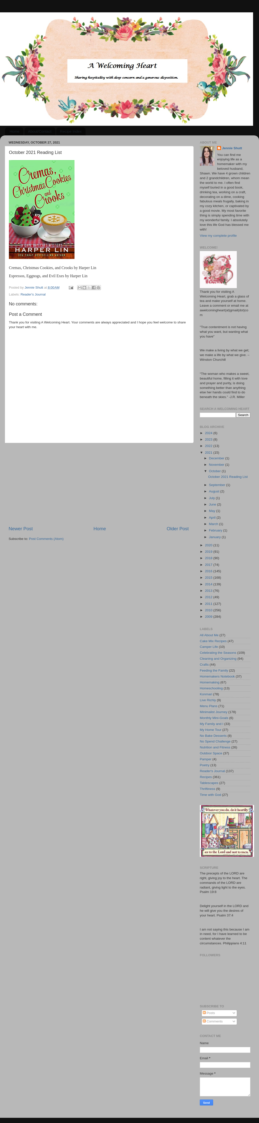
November (217, 464)
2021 (209, 452)
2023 (209, 439)
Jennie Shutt (232, 148)
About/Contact (40, 131)
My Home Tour (211, 730)
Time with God (210, 795)
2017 (209, 565)
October (215, 471)
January (215, 537)
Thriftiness (207, 789)
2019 (209, 551)
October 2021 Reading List (228, 477)
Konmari (206, 694)
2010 (209, 610)
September (217, 485)
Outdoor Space (211, 753)
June (213, 504)
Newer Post (21, 528)
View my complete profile (218, 235)
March (214, 524)
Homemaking (210, 682)
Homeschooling (211, 688)
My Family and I (211, 724)
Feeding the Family (214, 670)
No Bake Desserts (213, 736)
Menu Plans (208, 706)
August (214, 491)
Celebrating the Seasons (218, 653)
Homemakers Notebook (217, 676)
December (217, 458)
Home (14, 131)
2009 (209, 616)
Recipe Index (71, 131)
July (212, 498)
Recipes (206, 777)
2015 (209, 577)
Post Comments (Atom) (46, 539)
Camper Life (209, 647)
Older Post (178, 528)
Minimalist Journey (213, 712)
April (213, 517)
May (212, 511)
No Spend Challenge (215, 741)
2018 (209, 558)
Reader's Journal (33, 294)
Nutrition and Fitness (215, 747)
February (216, 530)
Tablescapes (209, 783)
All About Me (209, 635)
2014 (209, 584)
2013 (209, 591)
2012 (209, 597)
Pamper (205, 759)
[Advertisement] (99, 484)
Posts (209, 1013)
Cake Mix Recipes (213, 641)
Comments (213, 1021)
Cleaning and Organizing (218, 658)
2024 (209, 433)
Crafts (204, 664)
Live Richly (208, 700)
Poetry (204, 765)
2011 (209, 604)
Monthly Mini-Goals (214, 718)
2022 (209, 446)
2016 (209, 571)
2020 (209, 545)
